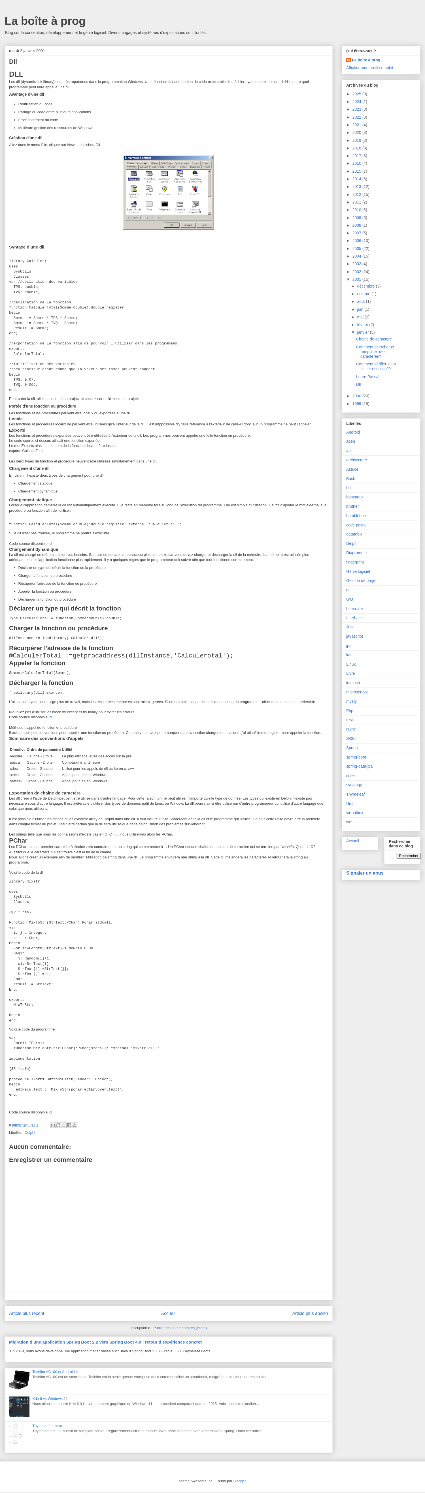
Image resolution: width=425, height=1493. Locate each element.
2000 (357, 396)
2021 (357, 125)
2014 (357, 179)
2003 (357, 264)
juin (360, 309)
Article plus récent (26, 1314)
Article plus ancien (310, 1314)
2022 (357, 117)
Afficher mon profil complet (369, 67)
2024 (357, 101)
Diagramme (356, 552)
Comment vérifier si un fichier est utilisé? (376, 366)
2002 (357, 271)
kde (349, 655)
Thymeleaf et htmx (47, 1427)
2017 (357, 155)
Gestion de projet (361, 580)
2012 (357, 194)
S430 (351, 738)
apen (350, 441)
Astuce (352, 469)
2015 (357, 171)
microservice (357, 692)
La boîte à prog (45, 21)
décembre (366, 286)
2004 (357, 256)
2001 (357, 279)
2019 (357, 140)
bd (348, 487)
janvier (363, 332)
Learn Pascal (367, 376)
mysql (351, 701)
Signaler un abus (365, 872)
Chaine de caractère (374, 339)
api (349, 450)
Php (349, 710)
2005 (357, 248)
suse (350, 775)
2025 (357, 94)
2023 (357, 109)
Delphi (30, 1133)
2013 (357, 186)
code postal (356, 525)
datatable (354, 534)
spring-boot (356, 757)
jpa (349, 645)
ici (50, 543)
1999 (357, 403)
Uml (349, 803)
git (348, 590)
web (350, 822)
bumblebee (356, 515)
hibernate (354, 608)
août (361, 301)
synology (354, 785)
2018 (357, 148)
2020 (357, 132)
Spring (352, 748)
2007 (357, 233)
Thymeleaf (355, 794)
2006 (357, 240)
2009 (357, 217)
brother (352, 506)
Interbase (354, 618)
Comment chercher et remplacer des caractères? (375, 352)
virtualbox (354, 812)
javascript (354, 636)
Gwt (349, 599)
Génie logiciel (358, 571)
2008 (357, 225)
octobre (364, 294)
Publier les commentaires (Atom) (180, 1329)
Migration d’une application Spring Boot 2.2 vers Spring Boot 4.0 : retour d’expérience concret (105, 1342)
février (363, 324)
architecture (356, 460)
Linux (351, 664)
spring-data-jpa (359, 766)
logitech (353, 682)
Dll (358, 384)
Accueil (168, 1314)
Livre (350, 673)
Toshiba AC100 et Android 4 (55, 1372)
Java (350, 627)
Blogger (239, 1482)
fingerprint (355, 562)
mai (360, 317)
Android (353, 432)
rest (349, 719)
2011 (357, 202)
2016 (357, 163)
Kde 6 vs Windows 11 (50, 1399)
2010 (357, 209)
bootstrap (354, 497)
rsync (351, 729)
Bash (350, 478)
